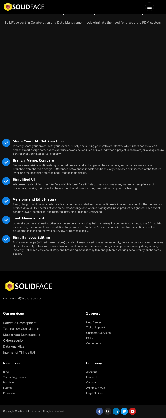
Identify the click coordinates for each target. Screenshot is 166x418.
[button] (149, 6)
